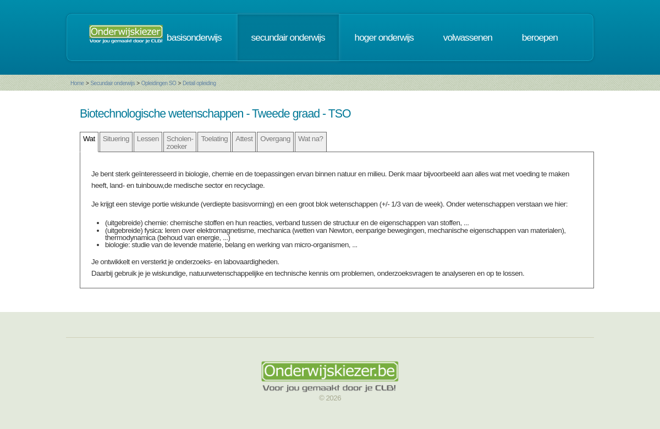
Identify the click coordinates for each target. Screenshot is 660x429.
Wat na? (310, 139)
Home (77, 83)
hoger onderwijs (384, 37)
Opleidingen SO (159, 83)
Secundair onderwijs (112, 83)
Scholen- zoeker (180, 142)
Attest (243, 139)
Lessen (148, 139)
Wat (89, 139)
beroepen (540, 37)
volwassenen (467, 37)
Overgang (275, 139)
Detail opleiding (199, 83)
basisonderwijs (194, 37)
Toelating (214, 139)
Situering (116, 139)
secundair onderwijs (288, 37)
